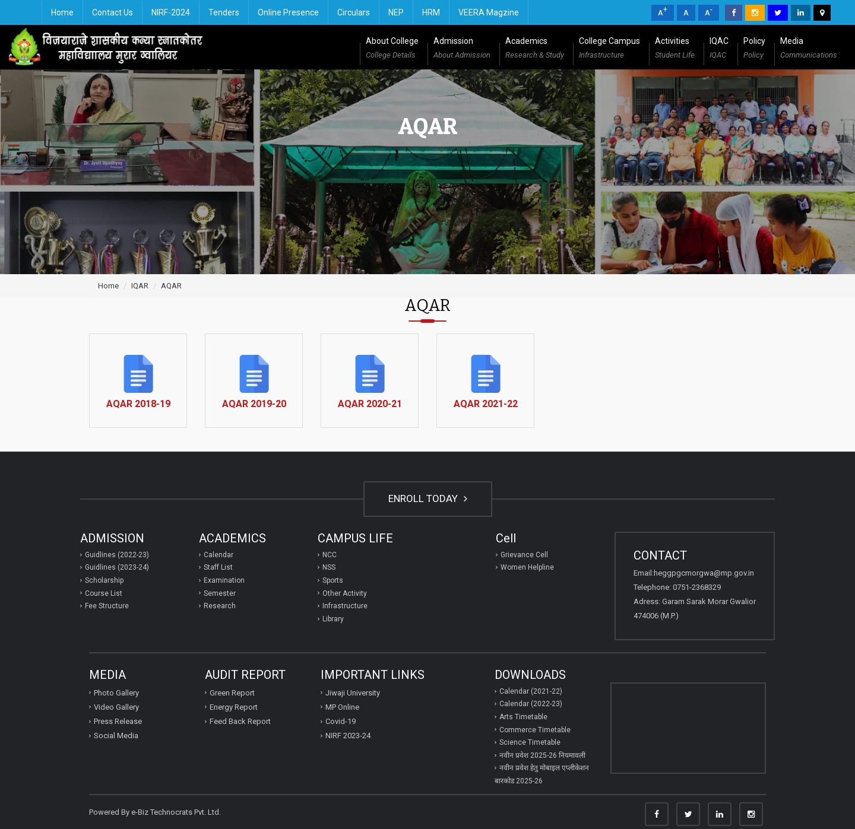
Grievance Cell (524, 555)
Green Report (232, 692)
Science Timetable (529, 742)
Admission (461, 49)
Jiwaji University (352, 692)
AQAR (171, 285)
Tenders (223, 12)
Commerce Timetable (535, 730)
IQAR (139, 285)
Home (62, 12)
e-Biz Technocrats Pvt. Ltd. (176, 812)
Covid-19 (340, 721)
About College (392, 49)
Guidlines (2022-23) (117, 555)
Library (333, 619)
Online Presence (288, 12)
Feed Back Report (240, 721)
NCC (329, 555)
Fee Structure (107, 606)
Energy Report (234, 707)
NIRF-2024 (170, 12)
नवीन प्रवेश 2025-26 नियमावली (542, 755)
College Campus (609, 49)
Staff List (218, 567)
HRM (431, 12)
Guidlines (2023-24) (117, 567)
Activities (675, 49)
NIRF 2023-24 (347, 735)
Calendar (218, 555)
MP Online (342, 707)
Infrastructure (345, 606)
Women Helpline (527, 567)
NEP (396, 12)
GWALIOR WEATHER (688, 728)
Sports (332, 580)
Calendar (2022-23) (530, 704)
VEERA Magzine (488, 12)
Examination (224, 580)
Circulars (353, 12)
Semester (220, 593)
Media (808, 49)
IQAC (719, 49)
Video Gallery (116, 707)
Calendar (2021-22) (530, 691)
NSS (328, 567)
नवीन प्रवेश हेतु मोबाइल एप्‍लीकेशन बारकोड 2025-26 (542, 774)
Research (220, 606)
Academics (534, 49)
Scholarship (104, 580)
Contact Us (112, 12)
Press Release (118, 721)
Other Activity (344, 593)
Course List (103, 593)
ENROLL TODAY (427, 498)
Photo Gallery (116, 692)
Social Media (116, 735)
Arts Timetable (523, 717)
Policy (754, 49)
